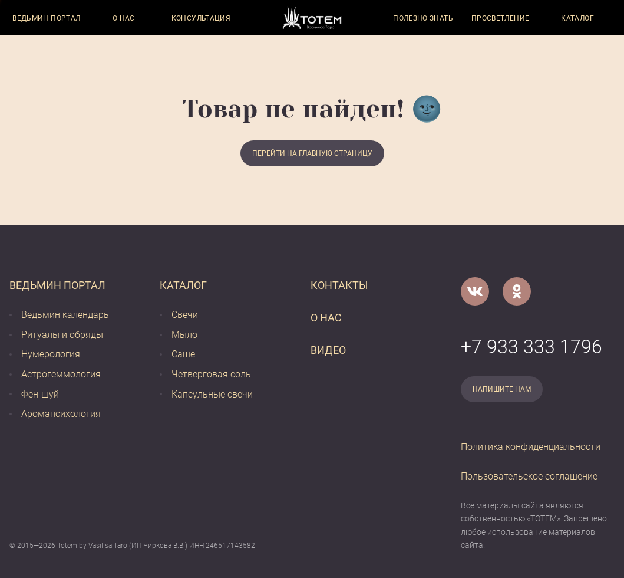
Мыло (184, 334)
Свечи (184, 314)
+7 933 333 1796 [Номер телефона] (531, 347)
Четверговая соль (211, 374)
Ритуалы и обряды (62, 334)
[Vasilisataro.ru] (312, 18)
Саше (183, 354)
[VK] (475, 291)
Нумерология (50, 354)
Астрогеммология (61, 374)
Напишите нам (502, 389)
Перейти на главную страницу (312, 153)
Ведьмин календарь (65, 314)
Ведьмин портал (46, 18)
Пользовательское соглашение (529, 476)
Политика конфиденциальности (530, 446)
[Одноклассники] (517, 291)
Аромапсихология (61, 413)
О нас (124, 18)
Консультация (200, 18)
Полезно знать (423, 18)
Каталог (577, 18)
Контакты (339, 285)
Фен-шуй (40, 394)
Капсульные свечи (212, 394)
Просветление (500, 18)
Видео (328, 350)
